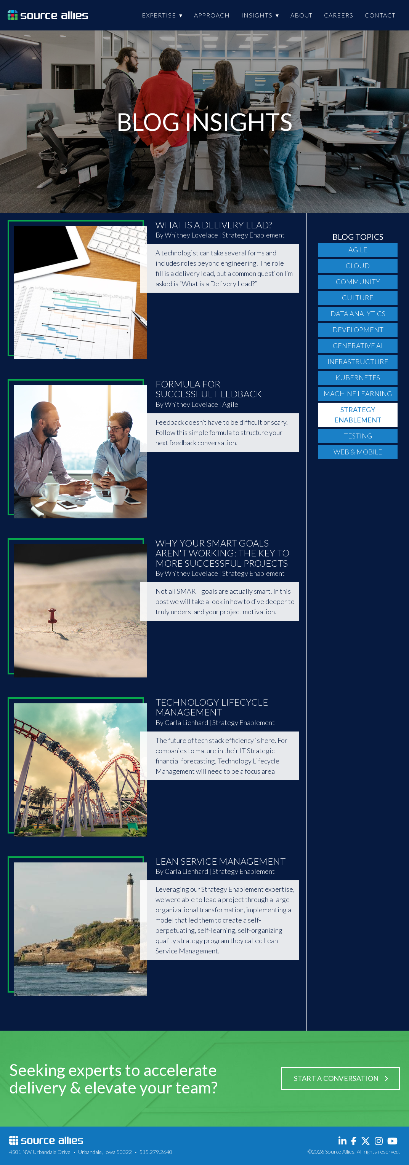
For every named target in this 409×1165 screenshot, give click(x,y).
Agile (357, 249)
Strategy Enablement (358, 414)
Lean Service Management (220, 861)
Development (357, 329)
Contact (380, 15)
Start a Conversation (336, 1078)
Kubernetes (357, 377)
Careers (338, 15)
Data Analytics (357, 313)
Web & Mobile (358, 452)
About (301, 15)
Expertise (159, 15)
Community (358, 281)
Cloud (358, 265)
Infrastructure (357, 361)
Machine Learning (358, 393)
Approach (212, 15)
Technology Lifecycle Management (212, 706)
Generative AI (358, 345)
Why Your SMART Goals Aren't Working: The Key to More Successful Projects (222, 553)
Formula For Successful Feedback (209, 388)
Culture (358, 297)
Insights (257, 15)
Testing (358, 436)
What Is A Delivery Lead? (214, 224)
